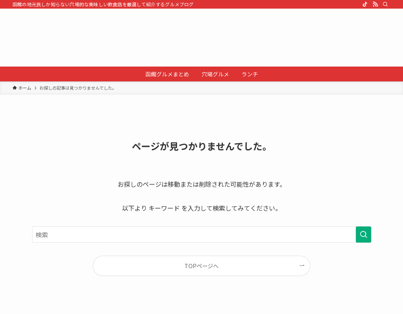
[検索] (385, 4)
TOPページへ (201, 266)
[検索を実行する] (363, 234)
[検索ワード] (201, 234)
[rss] (375, 4)
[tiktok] (365, 4)
